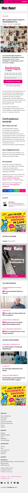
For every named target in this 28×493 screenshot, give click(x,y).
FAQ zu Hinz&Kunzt (6, 416)
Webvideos (4, 438)
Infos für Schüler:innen (7, 423)
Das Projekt (4, 418)
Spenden (24, 1)
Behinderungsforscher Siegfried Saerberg (11, 288)
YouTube (9, 2)
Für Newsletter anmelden (13, 81)
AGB (8, 476)
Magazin (3, 433)
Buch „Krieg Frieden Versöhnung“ (12, 329)
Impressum (3, 476)
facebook (16, 2)
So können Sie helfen (6, 421)
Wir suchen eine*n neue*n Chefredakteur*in (13, 21)
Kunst (2, 448)
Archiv (2, 436)
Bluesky (19, 2)
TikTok (11, 2)
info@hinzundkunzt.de (7, 471)
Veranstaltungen (5, 440)
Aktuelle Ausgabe (5, 435)
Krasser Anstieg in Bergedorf (10, 319)
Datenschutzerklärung (16, 476)
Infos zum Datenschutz (14, 85)
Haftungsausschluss (5, 478)
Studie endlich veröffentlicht (11, 344)
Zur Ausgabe (14, 276)
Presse (2, 425)
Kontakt (3, 427)
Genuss (3, 446)
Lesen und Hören (5, 450)
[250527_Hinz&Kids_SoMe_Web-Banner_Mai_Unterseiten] (13, 231)
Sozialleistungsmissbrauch (10, 375)
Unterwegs (3, 452)
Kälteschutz (5, 366)
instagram (14, 2)
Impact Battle (6, 310)
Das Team (3, 419)
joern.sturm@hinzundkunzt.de (11, 178)
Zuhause (3, 453)
